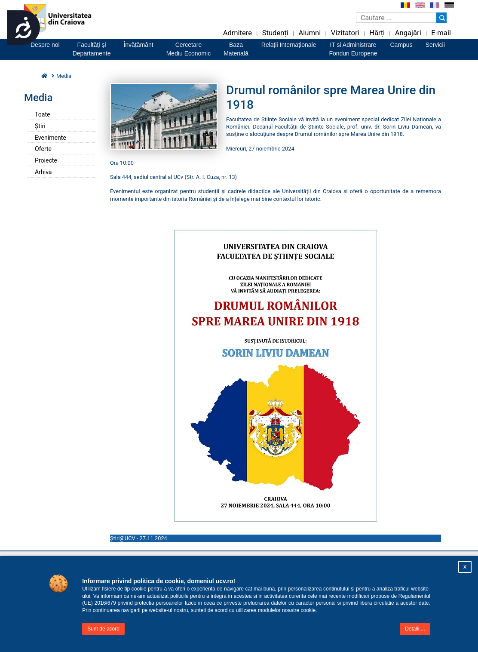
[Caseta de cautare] (396, 17)
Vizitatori (345, 33)
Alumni (309, 33)
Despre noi (45, 44)
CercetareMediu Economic (188, 49)
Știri (40, 126)
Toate (42, 114)
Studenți (275, 33)
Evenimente (50, 137)
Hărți (377, 33)
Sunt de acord (103, 629)
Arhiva (43, 172)
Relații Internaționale (288, 44)
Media (63, 76)
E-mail (441, 33)
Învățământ (138, 44)
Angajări (408, 33)
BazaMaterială (236, 49)
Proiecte (46, 160)
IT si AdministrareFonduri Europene (353, 49)
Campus (401, 44)
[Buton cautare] (441, 17)
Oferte (43, 148)
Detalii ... (415, 629)
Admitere (237, 33)
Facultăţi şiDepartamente (92, 49)
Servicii (435, 44)
